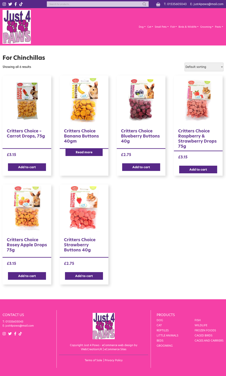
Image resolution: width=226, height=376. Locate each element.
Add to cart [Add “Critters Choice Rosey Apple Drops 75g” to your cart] (27, 276)
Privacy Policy (114, 360)
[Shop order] (204, 67)
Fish (172, 27)
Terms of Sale (93, 360)
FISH (198, 320)
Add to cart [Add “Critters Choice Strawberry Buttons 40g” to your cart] (84, 276)
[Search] (144, 4)
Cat (149, 27)
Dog (141, 27)
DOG (160, 320)
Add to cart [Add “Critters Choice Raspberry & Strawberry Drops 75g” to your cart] (198, 169)
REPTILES (163, 330)
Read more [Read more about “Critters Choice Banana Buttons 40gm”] (84, 152)
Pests (218, 27)
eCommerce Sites (115, 349)
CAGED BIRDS (203, 335)
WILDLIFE (201, 325)
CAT (159, 325)
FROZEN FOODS (205, 330)
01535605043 (177, 4)
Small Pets (161, 27)
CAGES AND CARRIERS (209, 341)
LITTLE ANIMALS (167, 335)
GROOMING (165, 346)
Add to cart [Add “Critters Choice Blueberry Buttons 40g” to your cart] (141, 167)
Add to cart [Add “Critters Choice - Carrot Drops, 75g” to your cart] (27, 167)
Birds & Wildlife (187, 27)
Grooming (205, 27)
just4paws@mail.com (208, 4)
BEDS (160, 341)
